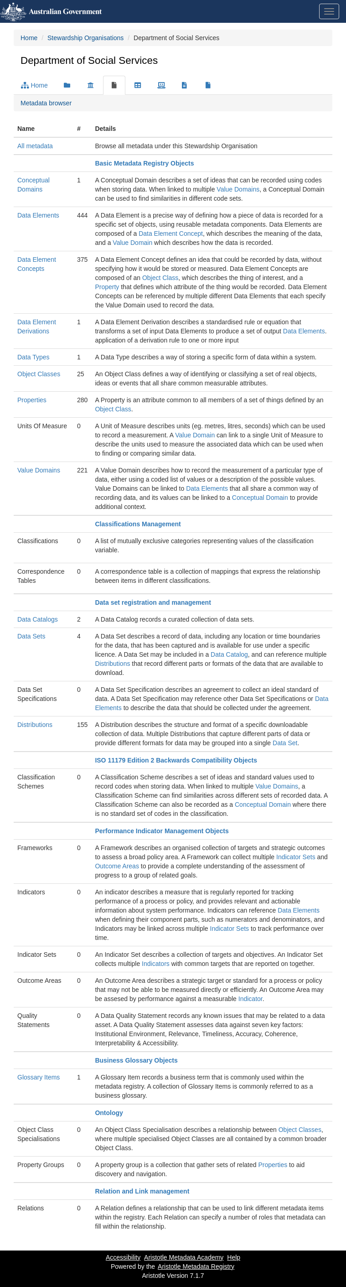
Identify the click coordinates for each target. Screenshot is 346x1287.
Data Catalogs (37, 619)
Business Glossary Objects (136, 1060)
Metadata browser (46, 103)
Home (29, 38)
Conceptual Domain (260, 497)
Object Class (160, 277)
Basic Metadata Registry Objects (144, 163)
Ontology (109, 1112)
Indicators (156, 963)
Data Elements (38, 215)
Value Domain (132, 242)
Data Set (285, 743)
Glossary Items (38, 1077)
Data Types (33, 357)
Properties (31, 400)
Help (233, 1257)
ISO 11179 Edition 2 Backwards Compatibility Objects (176, 760)
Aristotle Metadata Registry (196, 1266)
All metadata (35, 146)
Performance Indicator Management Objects (161, 831)
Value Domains (238, 189)
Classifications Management (138, 524)
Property (107, 287)
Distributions (112, 663)
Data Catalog (229, 654)
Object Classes (38, 374)
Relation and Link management (142, 1191)
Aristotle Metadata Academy (183, 1257)
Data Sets (31, 636)
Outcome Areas (117, 866)
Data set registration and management (153, 602)
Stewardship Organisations (85, 38)
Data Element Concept (171, 233)
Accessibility (123, 1257)
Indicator (250, 998)
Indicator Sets (295, 857)
